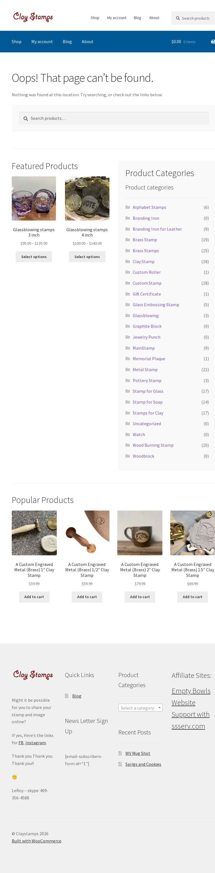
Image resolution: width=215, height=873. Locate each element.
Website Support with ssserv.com (191, 714)
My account (116, 17)
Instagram (35, 742)
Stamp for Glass (148, 391)
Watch (139, 434)
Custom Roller (147, 272)
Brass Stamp (145, 239)
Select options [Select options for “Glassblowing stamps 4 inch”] (87, 256)
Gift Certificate (147, 294)
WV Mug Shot (137, 753)
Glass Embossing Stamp (156, 304)
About (154, 17)
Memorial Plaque (149, 358)
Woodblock (143, 456)
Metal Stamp (145, 369)
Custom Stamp (147, 283)
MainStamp (144, 348)
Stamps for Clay (148, 413)
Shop (95, 17)
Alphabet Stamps (149, 207)
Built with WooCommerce (36, 841)
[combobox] (140, 707)
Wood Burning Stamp (153, 445)
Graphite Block (147, 326)
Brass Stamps (146, 250)
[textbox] (141, 708)
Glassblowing (146, 315)
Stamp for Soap (148, 402)
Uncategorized (147, 423)
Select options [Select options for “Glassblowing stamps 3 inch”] (34, 256)
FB (21, 742)
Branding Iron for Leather (157, 229)
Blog (137, 17)
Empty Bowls (191, 690)
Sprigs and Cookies (143, 764)
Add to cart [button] (34, 596)
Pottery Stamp (147, 380)
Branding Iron (146, 218)
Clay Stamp (144, 261)
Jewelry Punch (146, 337)
